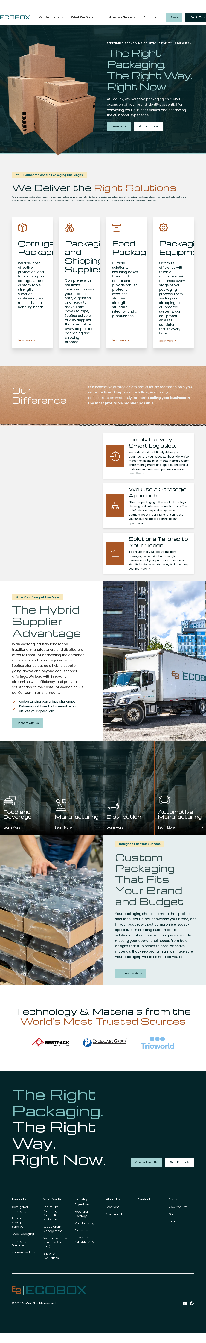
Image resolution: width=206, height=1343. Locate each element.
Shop (174, 17)
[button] (51, 17)
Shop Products (148, 126)
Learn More (118, 126)
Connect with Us (27, 723)
